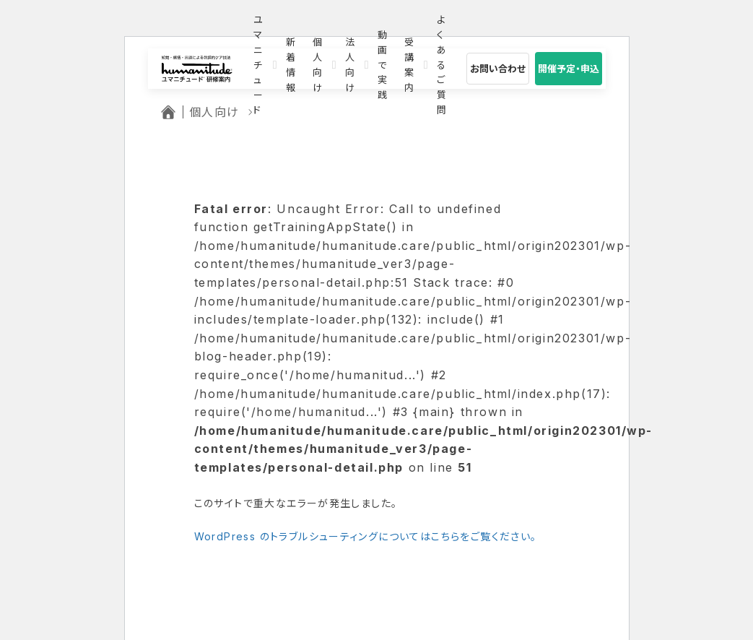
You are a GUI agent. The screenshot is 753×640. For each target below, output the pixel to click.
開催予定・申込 (568, 68)
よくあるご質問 (441, 65)
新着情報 (290, 65)
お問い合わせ (498, 68)
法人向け (349, 65)
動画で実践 (382, 65)
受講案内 (409, 65)
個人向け (317, 65)
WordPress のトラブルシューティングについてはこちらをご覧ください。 (365, 536)
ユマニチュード (258, 65)
